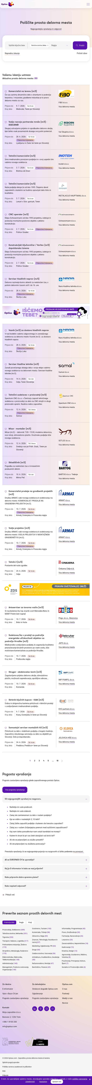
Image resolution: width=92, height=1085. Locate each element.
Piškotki (5, 1075)
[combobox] (38, 45)
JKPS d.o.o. (63, 643)
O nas (64, 989)
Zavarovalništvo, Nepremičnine (73, 943)
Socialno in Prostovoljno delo (72, 967)
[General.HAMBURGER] (88, 5)
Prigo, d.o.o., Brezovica (68, 618)
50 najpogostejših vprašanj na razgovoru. (23, 799)
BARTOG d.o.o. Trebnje (68, 474)
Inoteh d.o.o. (64, 164)
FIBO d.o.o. (63, 102)
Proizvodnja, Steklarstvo (11, 930)
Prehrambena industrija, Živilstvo (14, 944)
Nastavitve (43, 1082)
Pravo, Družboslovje (69, 932)
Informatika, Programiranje (72, 928)
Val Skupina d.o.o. (66, 132)
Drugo (34, 950)
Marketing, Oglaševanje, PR (42, 946)
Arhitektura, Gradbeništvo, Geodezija (45, 957)
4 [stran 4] (43, 760)
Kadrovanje (66, 947)
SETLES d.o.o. (65, 441)
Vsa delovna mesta (67, 107)
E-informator (7, 989)
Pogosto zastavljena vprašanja (15, 998)
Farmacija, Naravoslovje (71, 936)
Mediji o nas (67, 998)
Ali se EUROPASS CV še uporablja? (19, 859)
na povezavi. (78, 851)
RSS (3, 1071)
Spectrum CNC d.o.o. (67, 403)
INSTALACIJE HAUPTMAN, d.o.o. (72, 196)
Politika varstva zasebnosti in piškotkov (17, 1067)
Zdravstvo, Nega (38, 936)
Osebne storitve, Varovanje (42, 953)
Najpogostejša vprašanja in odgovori (46, 29)
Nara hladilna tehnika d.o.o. (70, 286)
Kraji (30, 922)
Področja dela (9, 922)
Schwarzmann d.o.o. (67, 221)
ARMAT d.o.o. (64, 500)
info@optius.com (9, 1026)
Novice (65, 1003)
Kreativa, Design (68, 951)
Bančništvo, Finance (39, 967)
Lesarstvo (65, 940)
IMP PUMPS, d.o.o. (66, 680)
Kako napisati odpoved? (15, 886)
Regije (21, 922)
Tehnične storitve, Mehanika (12, 933)
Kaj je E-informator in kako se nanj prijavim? (24, 868)
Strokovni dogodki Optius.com (45, 989)
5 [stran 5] (48, 760)
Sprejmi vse (56, 1082)
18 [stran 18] (57, 760)
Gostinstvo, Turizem (39, 928)
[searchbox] (59, 45)
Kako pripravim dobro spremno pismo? (21, 877)
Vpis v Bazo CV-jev (10, 993)
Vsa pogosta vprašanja (14, 789)
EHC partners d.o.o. (67, 709)
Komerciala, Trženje (39, 932)
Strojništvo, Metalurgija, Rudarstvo (15, 951)
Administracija (7, 963)
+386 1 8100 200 (9, 1022)
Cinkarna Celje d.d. (66, 568)
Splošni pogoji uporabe (10, 1062)
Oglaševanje (37, 993)
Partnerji (65, 993)
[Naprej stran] (62, 760)
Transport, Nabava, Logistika (13, 941)
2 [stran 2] (34, 760)
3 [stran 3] (39, 760)
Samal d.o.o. (64, 372)
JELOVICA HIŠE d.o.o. (68, 738)
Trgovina (5, 937)
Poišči (80, 45)
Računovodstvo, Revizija (41, 963)
